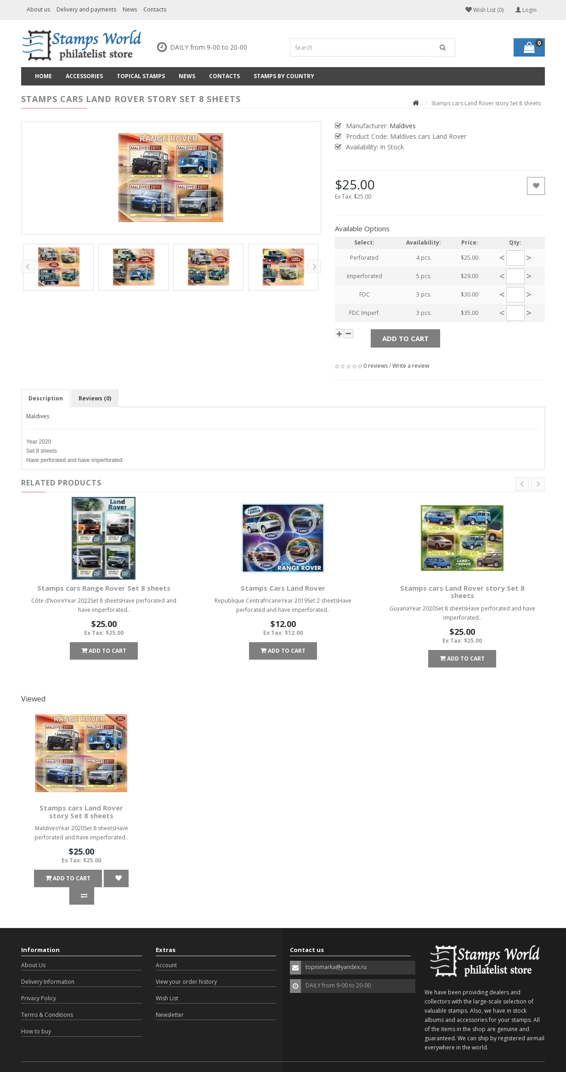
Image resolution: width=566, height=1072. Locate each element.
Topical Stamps (141, 76)
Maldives (37, 416)
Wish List (167, 981)
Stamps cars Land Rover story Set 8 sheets (462, 591)
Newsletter (170, 997)
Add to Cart (405, 338)
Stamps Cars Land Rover (283, 588)
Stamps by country (284, 76)
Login (526, 10)
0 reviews (375, 366)
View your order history (186, 964)
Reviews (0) (95, 398)
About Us (33, 948)
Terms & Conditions (47, 997)
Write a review (410, 366)
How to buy (36, 1014)
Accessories (84, 76)
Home (43, 76)
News (130, 9)
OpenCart (73, 1058)
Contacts (154, 9)
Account (166, 948)
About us (38, 9)
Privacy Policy (38, 981)
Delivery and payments (86, 9)
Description (45, 398)
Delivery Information (47, 964)
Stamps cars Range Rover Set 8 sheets (103, 588)
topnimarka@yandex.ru (336, 949)
